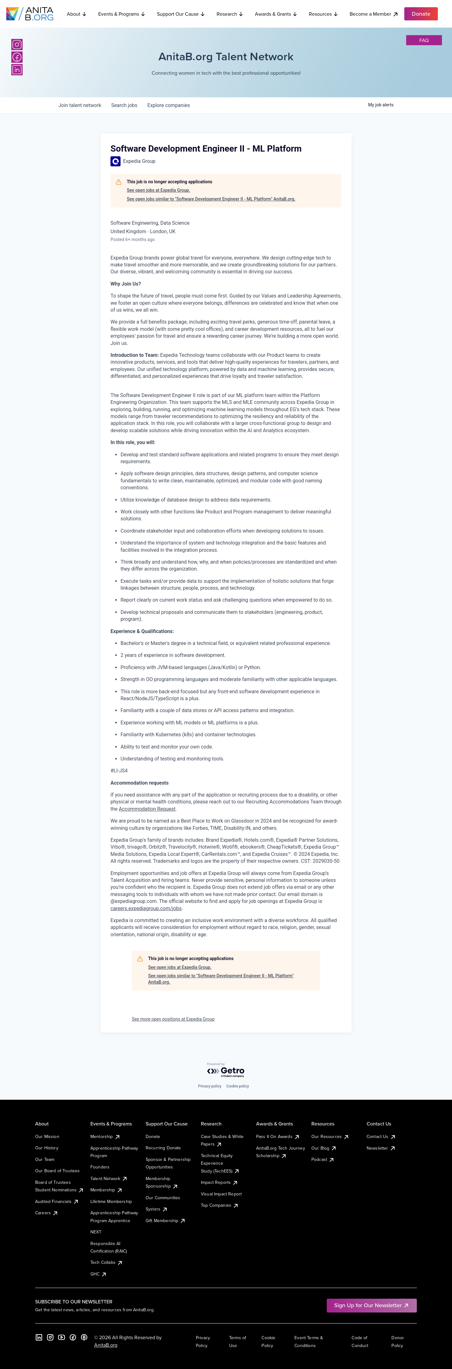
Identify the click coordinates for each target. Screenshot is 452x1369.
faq (424, 40)
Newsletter (381, 1148)
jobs (124, 105)
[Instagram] (17, 44)
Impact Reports (219, 1182)
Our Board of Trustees (57, 1171)
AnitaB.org (105, 1344)
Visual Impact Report (221, 1194)
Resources (323, 13)
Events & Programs (122, 13)
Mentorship (105, 1136)
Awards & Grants (276, 13)
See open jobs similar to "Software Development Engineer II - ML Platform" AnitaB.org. (211, 198)
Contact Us (381, 1136)
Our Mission (47, 1136)
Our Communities (163, 1198)
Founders (100, 1167)
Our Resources (330, 1136)
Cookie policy (237, 1086)
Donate (153, 1136)
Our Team (44, 1159)
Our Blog (324, 1148)
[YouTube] (61, 1337)
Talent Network (109, 1178)
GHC (98, 1274)
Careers (46, 1213)
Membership (106, 1190)
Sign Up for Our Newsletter (371, 1305)
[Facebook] (17, 57)
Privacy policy (209, 1086)
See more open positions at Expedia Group (173, 1019)
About (77, 13)
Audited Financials (57, 1201)
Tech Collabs (106, 1262)
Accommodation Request (147, 809)
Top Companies (220, 1205)
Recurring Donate (163, 1148)
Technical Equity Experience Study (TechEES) (220, 1163)
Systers (157, 1209)
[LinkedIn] (17, 69)
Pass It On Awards (278, 1136)
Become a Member (374, 14)
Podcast (323, 1159)
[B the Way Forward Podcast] (84, 1337)
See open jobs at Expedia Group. (158, 190)
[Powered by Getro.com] (226, 1070)
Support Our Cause (181, 13)
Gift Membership (166, 1220)
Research (230, 13)
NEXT (96, 1232)
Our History (46, 1148)
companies (169, 105)
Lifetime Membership (111, 1201)
